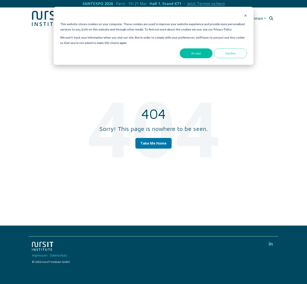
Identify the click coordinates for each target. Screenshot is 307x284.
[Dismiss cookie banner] (245, 16)
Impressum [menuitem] (40, 255)
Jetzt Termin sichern (206, 3)
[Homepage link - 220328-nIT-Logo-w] (42, 248)
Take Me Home (153, 143)
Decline (231, 53)
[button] (271, 244)
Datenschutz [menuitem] (58, 255)
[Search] (271, 18)
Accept (196, 53)
